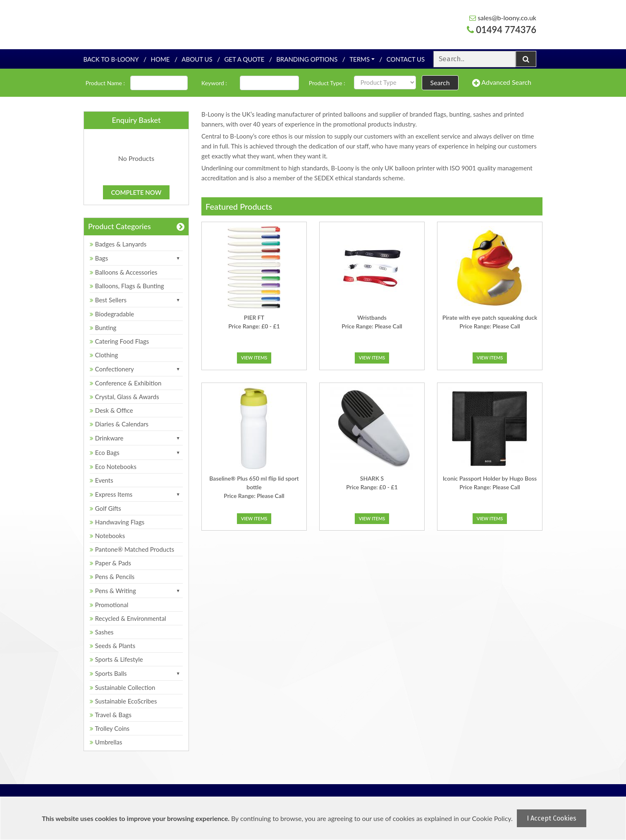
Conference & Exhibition (125, 383)
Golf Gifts (105, 508)
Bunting (103, 327)
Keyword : (214, 82)
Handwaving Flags (117, 522)
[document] (314, 818)
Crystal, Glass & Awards (124, 396)
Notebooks (107, 535)
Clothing (104, 355)
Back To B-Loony (111, 59)
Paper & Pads (110, 563)
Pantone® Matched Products (132, 549)
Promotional (109, 604)
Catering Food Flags (119, 341)
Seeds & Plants (112, 645)
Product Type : (327, 82)
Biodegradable (112, 314)
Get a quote (244, 59)
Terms (359, 59)
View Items (254, 357)
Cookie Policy (491, 818)
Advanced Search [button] (501, 82)
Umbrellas (106, 742)
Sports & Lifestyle (116, 659)
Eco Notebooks (113, 466)
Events (101, 480)
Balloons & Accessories (124, 272)
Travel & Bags (110, 714)
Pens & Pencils (112, 576)
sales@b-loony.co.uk (502, 18)
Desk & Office (111, 410)
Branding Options (306, 59)
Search (440, 82)
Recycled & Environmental (128, 618)
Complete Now (136, 192)
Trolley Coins (110, 728)
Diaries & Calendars (119, 424)
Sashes (102, 632)
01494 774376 (501, 29)
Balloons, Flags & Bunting (127, 286)
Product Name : (105, 82)
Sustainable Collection (122, 687)
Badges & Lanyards (118, 244)
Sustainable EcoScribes (123, 701)
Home (160, 59)
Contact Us (406, 59)
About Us (197, 59)
